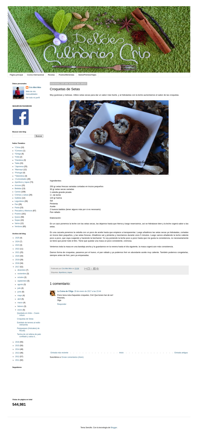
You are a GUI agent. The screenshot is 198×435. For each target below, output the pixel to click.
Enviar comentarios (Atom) (73, 357)
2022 (17, 249)
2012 (17, 356)
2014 (17, 349)
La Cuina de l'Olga (65, 291)
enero (20, 310)
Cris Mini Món (35, 87)
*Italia (17, 163)
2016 (17, 342)
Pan (16, 204)
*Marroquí (19, 170)
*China (17, 147)
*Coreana (19, 151)
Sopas (17, 220)
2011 (17, 360)
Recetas (51, 75)
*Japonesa (19, 166)
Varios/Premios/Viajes (87, 75)
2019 (17, 260)
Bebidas (18, 188)
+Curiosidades (21, 179)
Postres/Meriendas (66, 75)
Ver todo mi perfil (33, 98)
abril (19, 299)
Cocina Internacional (35, 75)
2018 (17, 263)
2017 (17, 267)
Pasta (17, 207)
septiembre (22, 281)
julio (19, 288)
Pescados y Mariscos (23, 211)
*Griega (18, 154)
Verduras (18, 226)
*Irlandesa (19, 160)
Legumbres (19, 201)
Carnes (18, 192)
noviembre (22, 274)
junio (19, 292)
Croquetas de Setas (25, 319)
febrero (20, 306)
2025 (17, 238)
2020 (17, 256)
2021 (17, 252)
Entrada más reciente (59, 353)
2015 (17, 345)
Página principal (16, 75)
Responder (61, 304)
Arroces (18, 185)
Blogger (114, 427)
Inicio (121, 353)
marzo (20, 303)
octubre (20, 277)
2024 (17, 241)
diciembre (21, 270)
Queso (17, 217)
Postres (18, 214)
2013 (17, 353)
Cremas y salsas (21, 195)
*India (17, 157)
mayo (20, 295)
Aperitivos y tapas (65, 272)
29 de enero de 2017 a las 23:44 (87, 291)
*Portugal (18, 173)
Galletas (18, 198)
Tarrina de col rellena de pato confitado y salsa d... (29, 335)
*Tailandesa (19, 176)
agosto (20, 284)
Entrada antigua (181, 353)
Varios (17, 223)
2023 (17, 245)
